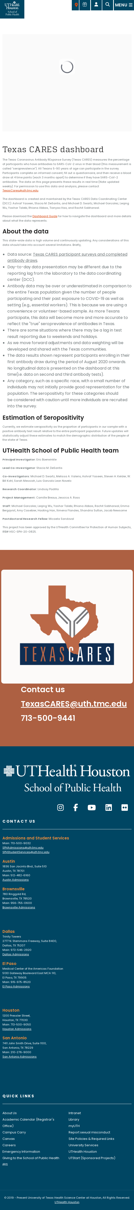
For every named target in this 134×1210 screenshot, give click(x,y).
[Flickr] (124, 808)
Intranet (75, 1113)
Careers (9, 1145)
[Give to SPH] (84, 5)
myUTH (74, 1126)
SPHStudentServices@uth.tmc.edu (25, 852)
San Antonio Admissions (19, 1057)
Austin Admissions (15, 880)
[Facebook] (75, 808)
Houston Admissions (16, 1029)
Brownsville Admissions (18, 907)
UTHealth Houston (83, 1151)
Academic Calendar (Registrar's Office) (28, 1122)
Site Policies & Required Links (91, 1138)
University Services (83, 1145)
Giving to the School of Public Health (30, 1158)
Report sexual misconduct (89, 1132)
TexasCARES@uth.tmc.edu (74, 703)
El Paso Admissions (16, 986)
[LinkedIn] (108, 808)
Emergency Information (21, 1151)
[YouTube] (92, 808)
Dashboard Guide (44, 216)
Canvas (8, 1138)
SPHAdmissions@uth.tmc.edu (23, 848)
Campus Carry (14, 1132)
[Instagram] (60, 808)
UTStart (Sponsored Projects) (92, 1158)
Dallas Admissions (15, 954)
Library (74, 1119)
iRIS (5, 1164)
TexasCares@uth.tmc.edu (20, 190)
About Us (9, 1113)
